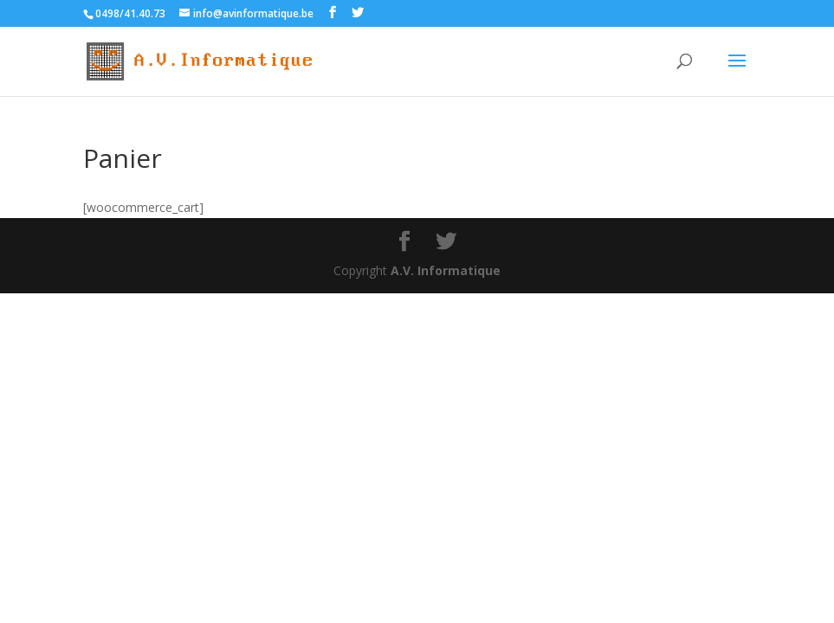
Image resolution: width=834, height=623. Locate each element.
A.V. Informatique (446, 270)
